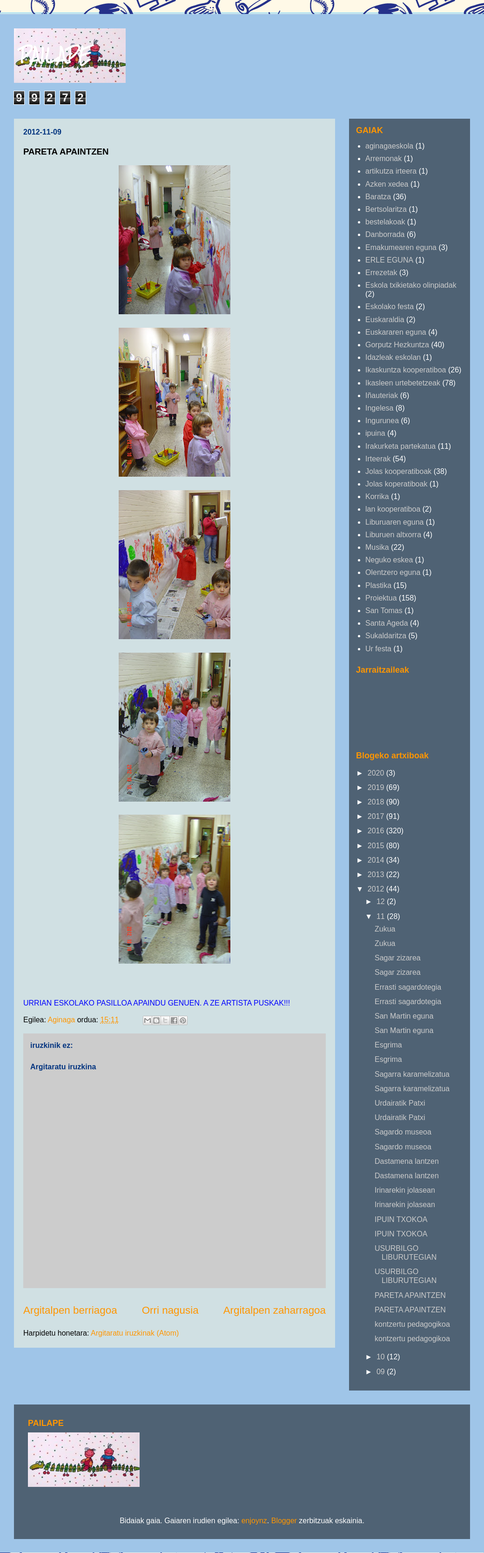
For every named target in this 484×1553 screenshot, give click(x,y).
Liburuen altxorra (393, 535)
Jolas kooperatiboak (398, 471)
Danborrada (385, 234)
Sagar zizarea (398, 958)
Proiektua (381, 598)
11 (381, 916)
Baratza (378, 197)
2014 (377, 860)
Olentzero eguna (392, 572)
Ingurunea (382, 421)
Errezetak (381, 273)
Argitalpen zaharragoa (274, 1310)
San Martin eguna (404, 1016)
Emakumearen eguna (401, 247)
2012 (377, 889)
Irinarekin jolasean (405, 1190)
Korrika (377, 496)
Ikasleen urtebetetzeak (402, 383)
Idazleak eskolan (393, 357)
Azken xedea (387, 184)
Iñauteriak (381, 395)
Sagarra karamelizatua (412, 1074)
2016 (377, 831)
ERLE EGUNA (389, 260)
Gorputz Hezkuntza (397, 345)
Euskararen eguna (395, 332)
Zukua (385, 929)
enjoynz (254, 1521)
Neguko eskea (389, 560)
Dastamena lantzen (407, 1161)
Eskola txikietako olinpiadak (411, 285)
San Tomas (384, 610)
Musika (377, 547)
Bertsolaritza (386, 209)
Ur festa (378, 649)
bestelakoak (385, 222)
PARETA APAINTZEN (410, 1295)
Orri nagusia (170, 1310)
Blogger (284, 1521)
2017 (377, 816)
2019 (377, 787)
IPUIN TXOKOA (401, 1219)
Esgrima (388, 1045)
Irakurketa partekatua (400, 446)
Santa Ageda (386, 623)
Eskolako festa (389, 307)
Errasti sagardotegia (408, 987)
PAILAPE (55, 54)
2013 (377, 874)
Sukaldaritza (385, 636)
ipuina (375, 433)
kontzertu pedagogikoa (412, 1324)
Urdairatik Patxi (400, 1103)
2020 (377, 773)
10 (381, 1357)
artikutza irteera (391, 171)
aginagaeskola (389, 146)
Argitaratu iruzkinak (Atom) (135, 1333)
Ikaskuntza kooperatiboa (405, 370)
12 (381, 901)
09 (381, 1372)
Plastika (378, 585)
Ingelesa (379, 408)
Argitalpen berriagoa (70, 1310)
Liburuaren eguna (394, 522)
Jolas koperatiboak (396, 484)
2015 (377, 846)
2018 (377, 802)
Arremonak (383, 158)
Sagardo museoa (403, 1132)
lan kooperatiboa (392, 509)
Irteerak (377, 459)
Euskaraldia (384, 320)
